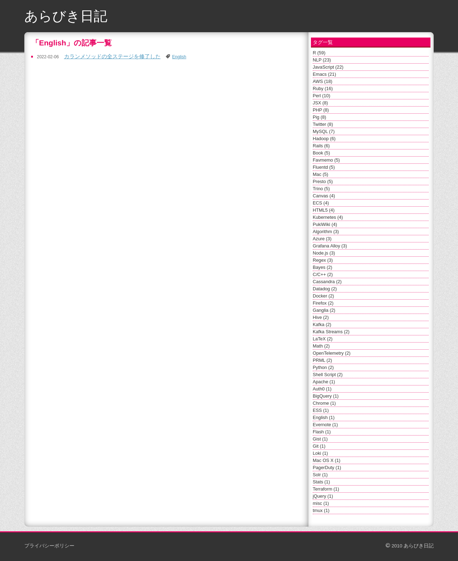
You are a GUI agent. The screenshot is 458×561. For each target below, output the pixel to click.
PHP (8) (321, 110)
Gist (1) (320, 439)
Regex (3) (323, 260)
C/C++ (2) (323, 274)
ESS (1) (321, 410)
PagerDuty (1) (327, 467)
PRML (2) (322, 360)
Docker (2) (323, 296)
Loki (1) (320, 453)
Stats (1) (321, 481)
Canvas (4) (324, 195)
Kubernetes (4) (328, 217)
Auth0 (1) (322, 389)
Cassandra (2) (327, 281)
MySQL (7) (324, 131)
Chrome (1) (324, 403)
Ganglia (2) (324, 310)
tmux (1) (321, 510)
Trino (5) (321, 188)
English (179, 56)
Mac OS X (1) (326, 460)
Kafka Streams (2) (331, 331)
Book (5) (321, 153)
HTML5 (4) (324, 210)
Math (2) (321, 346)
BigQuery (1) (325, 396)
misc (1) (321, 503)
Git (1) (319, 446)
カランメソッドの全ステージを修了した (112, 56)
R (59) (319, 52)
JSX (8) (320, 102)
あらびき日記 (65, 16)
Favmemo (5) (326, 160)
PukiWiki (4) (325, 224)
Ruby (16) (323, 88)
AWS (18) (322, 81)
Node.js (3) (324, 253)
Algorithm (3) (326, 231)
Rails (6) (321, 145)
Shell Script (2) (328, 374)
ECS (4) (321, 203)
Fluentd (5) (324, 167)
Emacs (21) (324, 74)
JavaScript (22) (328, 67)
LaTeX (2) (322, 338)
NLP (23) (322, 60)
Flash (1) (322, 431)
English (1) (324, 417)
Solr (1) (320, 474)
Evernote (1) (325, 424)
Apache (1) (324, 381)
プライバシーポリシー (49, 545)
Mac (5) (320, 174)
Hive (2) (321, 317)
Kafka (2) (322, 324)
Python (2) (323, 367)
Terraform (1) (326, 489)
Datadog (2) (325, 288)
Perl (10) (321, 95)
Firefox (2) (323, 303)
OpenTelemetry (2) (332, 353)
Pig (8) (319, 117)
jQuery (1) (323, 496)
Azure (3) (322, 238)
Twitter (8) (323, 124)
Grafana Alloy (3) (330, 245)
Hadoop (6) (324, 138)
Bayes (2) (322, 267)
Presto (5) (323, 181)
